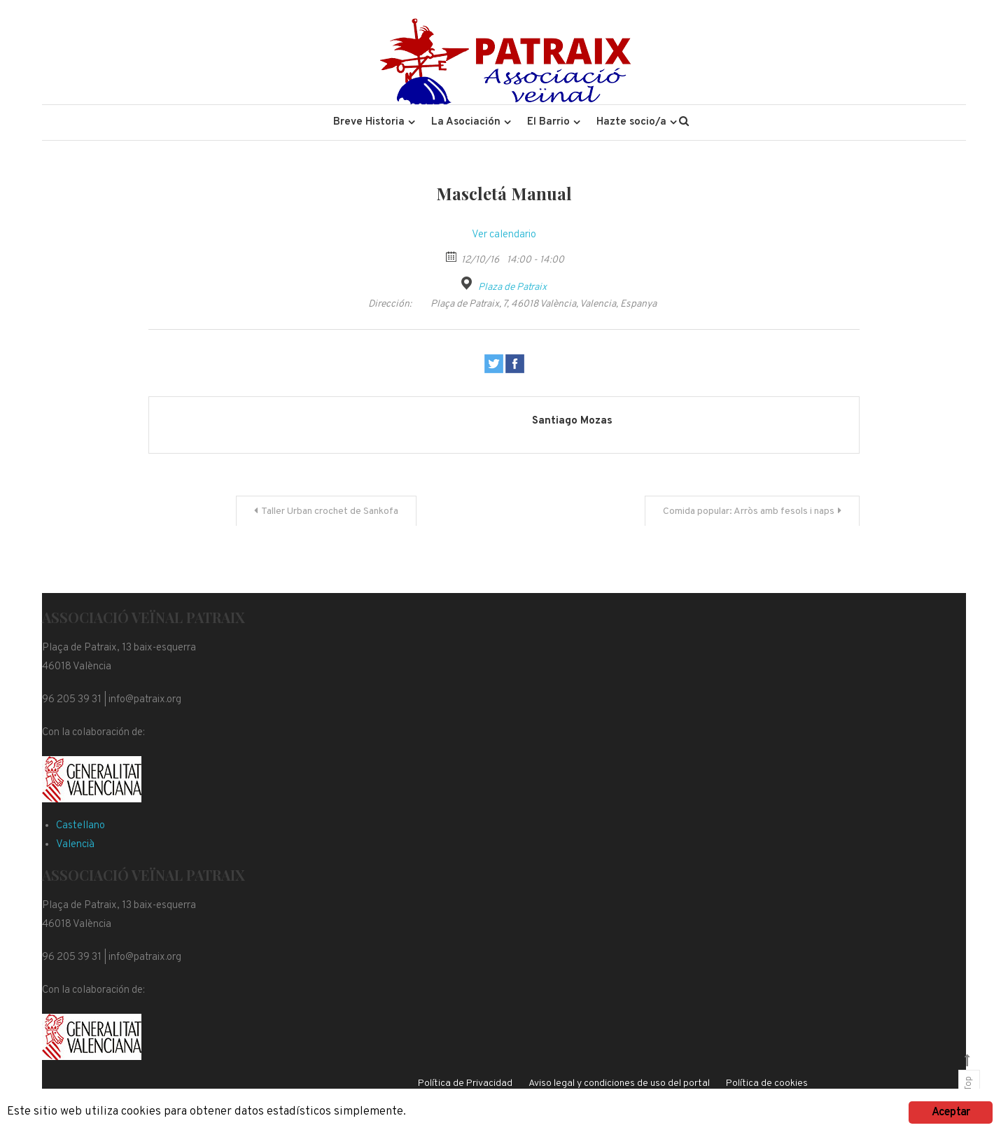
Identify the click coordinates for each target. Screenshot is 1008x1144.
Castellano (80, 825)
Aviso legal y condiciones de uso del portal (619, 1083)
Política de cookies (767, 1083)
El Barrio (548, 122)
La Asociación (465, 122)
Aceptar (950, 1112)
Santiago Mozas (572, 421)
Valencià (75, 844)
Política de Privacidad (465, 1083)
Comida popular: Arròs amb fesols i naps (748, 511)
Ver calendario (504, 235)
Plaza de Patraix (512, 287)
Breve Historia (369, 122)
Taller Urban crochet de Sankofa (329, 511)
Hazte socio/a (631, 122)
